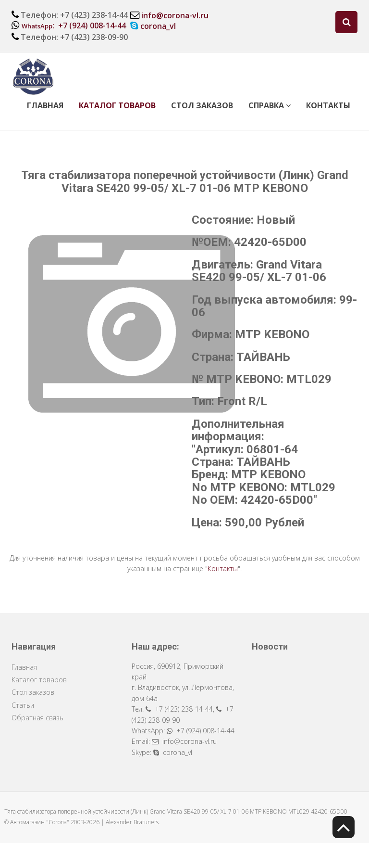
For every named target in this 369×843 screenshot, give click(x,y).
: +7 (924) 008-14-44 (74, 25)
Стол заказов (202, 105)
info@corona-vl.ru (175, 15)
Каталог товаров (117, 105)
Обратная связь (37, 717)
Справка (269, 105)
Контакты (328, 105)
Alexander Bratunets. (133, 822)
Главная (45, 105)
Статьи (23, 705)
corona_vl (158, 26)
